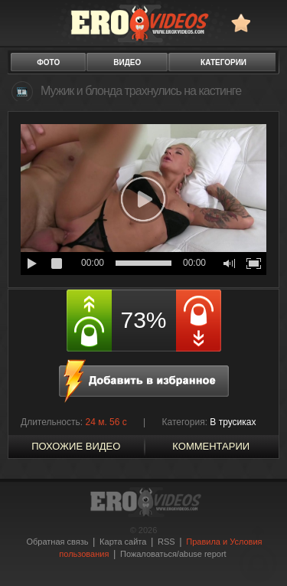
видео (127, 62)
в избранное (240, 22)
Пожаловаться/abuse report (173, 553)
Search (268, 22)
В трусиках (233, 422)
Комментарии (210, 446)
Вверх (257, 554)
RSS (166, 541)
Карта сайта (122, 541)
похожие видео (75, 446)
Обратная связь (57, 541)
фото (48, 62)
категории (223, 62)
